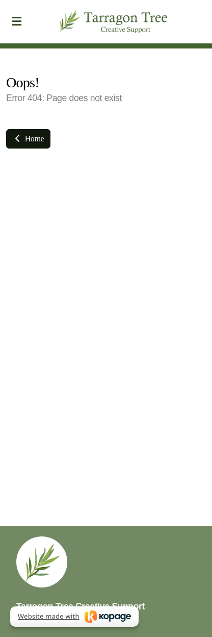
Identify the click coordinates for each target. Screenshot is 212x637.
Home (28, 138)
